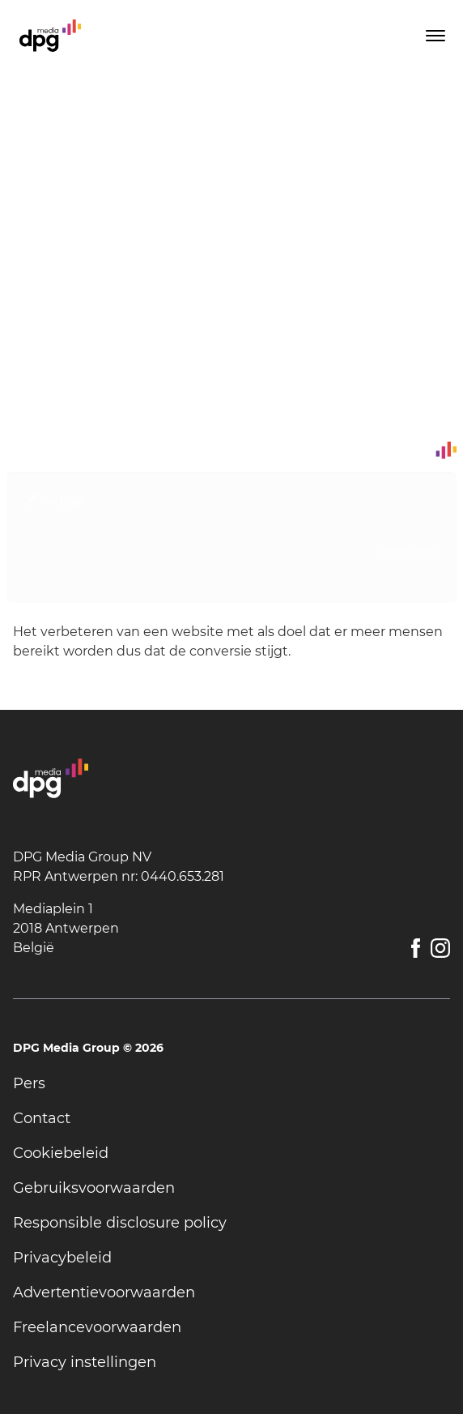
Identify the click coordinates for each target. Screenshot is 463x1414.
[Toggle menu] (434, 35)
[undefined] (231, 1084)
